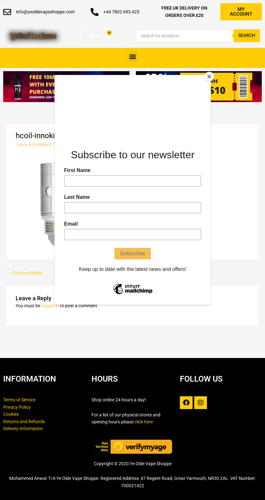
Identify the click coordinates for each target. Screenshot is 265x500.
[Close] (209, 76)
